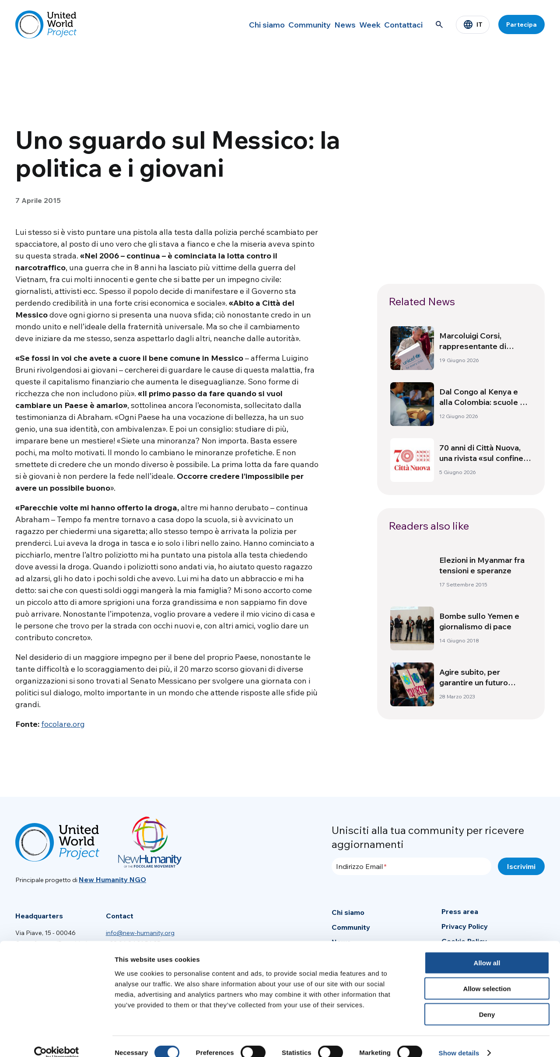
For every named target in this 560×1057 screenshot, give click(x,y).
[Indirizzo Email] (411, 866)
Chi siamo (230, 24)
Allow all (487, 949)
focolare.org (63, 724)
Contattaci (399, 24)
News (322, 24)
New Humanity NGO (112, 879)
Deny (487, 1001)
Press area (459, 911)
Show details (459, 1039)
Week (356, 24)
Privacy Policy (464, 926)
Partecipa (521, 24)
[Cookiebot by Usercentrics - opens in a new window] (56, 1040)
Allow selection (487, 975)
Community (279, 24)
